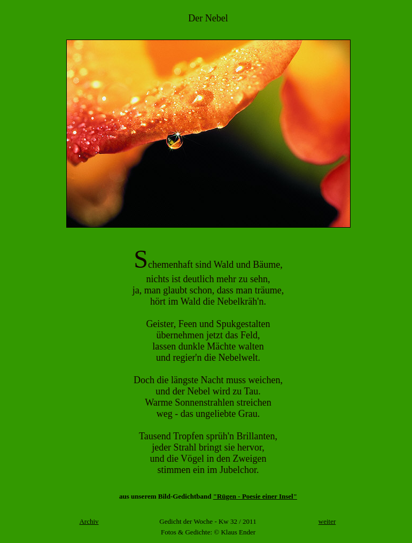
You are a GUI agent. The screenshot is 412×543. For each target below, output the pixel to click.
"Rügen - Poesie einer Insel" (255, 496)
